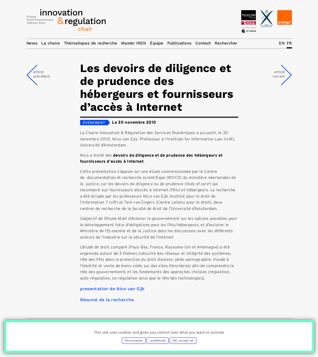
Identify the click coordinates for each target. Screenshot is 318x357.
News (32, 43)
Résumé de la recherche (107, 299)
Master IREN (133, 43)
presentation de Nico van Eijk (112, 288)
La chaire (50, 43)
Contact (203, 43)
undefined (158, 340)
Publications (179, 43)
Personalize (134, 340)
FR (289, 43)
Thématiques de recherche (90, 43)
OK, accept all (182, 340)
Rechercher (226, 43)
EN (282, 43)
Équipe (156, 43)
